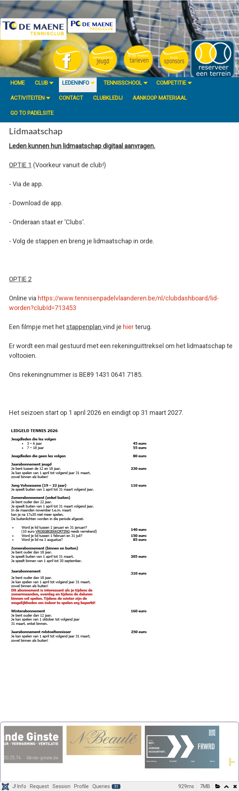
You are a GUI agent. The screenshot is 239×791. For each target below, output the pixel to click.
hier (128, 327)
